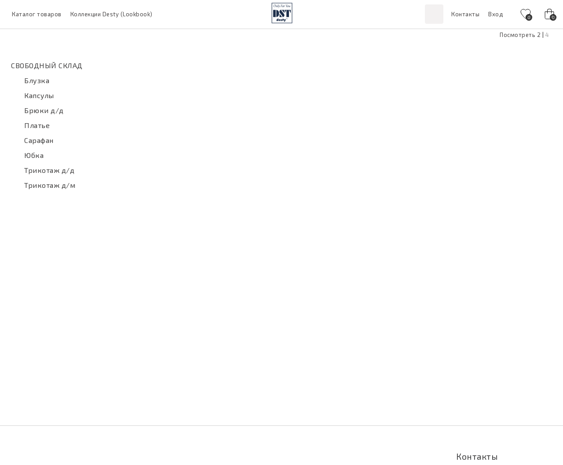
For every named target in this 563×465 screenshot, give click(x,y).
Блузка (36, 80)
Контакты (465, 14)
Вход (495, 14)
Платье (37, 125)
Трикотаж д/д (49, 170)
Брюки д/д (44, 110)
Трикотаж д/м (49, 185)
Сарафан (39, 140)
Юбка (34, 155)
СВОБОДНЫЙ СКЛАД (47, 65)
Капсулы (39, 95)
